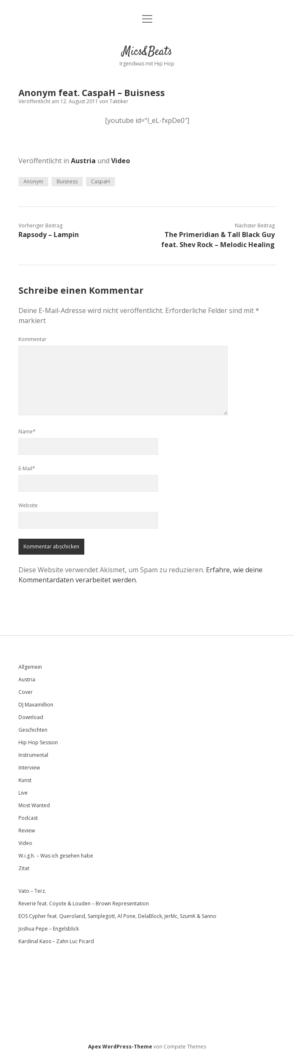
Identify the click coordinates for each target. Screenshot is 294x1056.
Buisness (67, 181)
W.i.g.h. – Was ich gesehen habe (55, 855)
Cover (25, 692)
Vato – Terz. (32, 890)
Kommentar (32, 339)
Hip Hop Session (38, 742)
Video (120, 160)
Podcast (28, 817)
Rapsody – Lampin (48, 234)
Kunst (24, 780)
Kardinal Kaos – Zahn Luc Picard (56, 941)
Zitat (23, 868)
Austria (83, 160)
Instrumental (33, 755)
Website (28, 505)
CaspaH (100, 181)
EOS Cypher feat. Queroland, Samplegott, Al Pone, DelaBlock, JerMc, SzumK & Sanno (117, 916)
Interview (29, 767)
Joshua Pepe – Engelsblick (48, 928)
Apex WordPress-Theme (120, 1046)
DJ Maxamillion (35, 704)
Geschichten (32, 729)
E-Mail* (26, 468)
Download (30, 717)
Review (26, 830)
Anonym (33, 181)
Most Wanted (34, 805)
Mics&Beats (147, 52)
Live (23, 792)
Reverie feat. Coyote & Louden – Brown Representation (83, 903)
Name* (27, 431)
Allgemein (30, 666)
